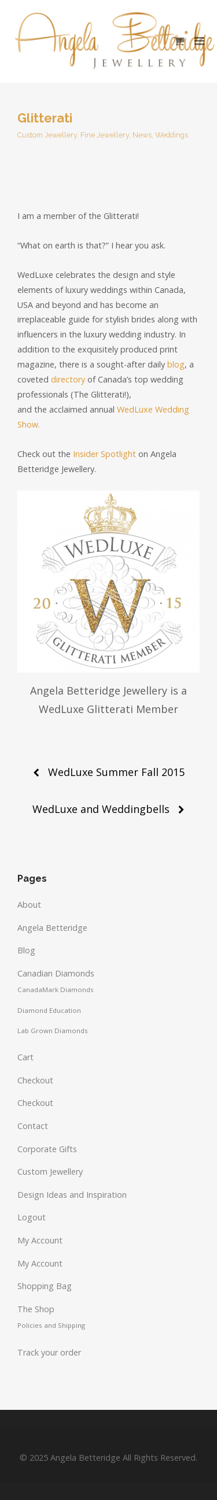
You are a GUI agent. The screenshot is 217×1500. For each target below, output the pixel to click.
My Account (39, 1240)
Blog (26, 950)
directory (68, 379)
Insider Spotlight (104, 453)
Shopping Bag (44, 1285)
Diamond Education (49, 1010)
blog (176, 364)
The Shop (35, 1309)
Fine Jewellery (104, 135)
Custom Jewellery (47, 135)
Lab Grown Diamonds (52, 1030)
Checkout (35, 1080)
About (29, 904)
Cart (25, 1057)
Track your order (49, 1352)
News (142, 135)
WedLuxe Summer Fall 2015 (116, 772)
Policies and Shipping (51, 1325)
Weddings (171, 135)
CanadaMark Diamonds (55, 989)
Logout (31, 1217)
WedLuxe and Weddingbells (101, 809)
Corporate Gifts (47, 1148)
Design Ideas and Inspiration (72, 1194)
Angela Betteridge (52, 927)
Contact (32, 1125)
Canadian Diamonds (55, 973)
